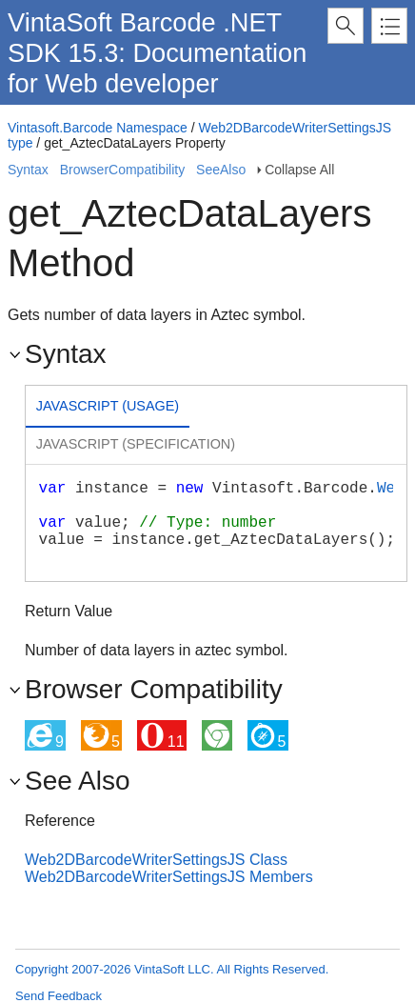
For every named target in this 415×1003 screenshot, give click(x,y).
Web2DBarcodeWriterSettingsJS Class (156, 860)
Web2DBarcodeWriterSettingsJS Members (169, 877)
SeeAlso (221, 169)
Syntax (28, 169)
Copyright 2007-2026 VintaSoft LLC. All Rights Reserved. (171, 969)
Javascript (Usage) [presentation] (107, 405)
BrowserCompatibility (122, 169)
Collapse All (299, 169)
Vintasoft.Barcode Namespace (98, 127)
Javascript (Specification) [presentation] (135, 443)
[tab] (107, 408)
